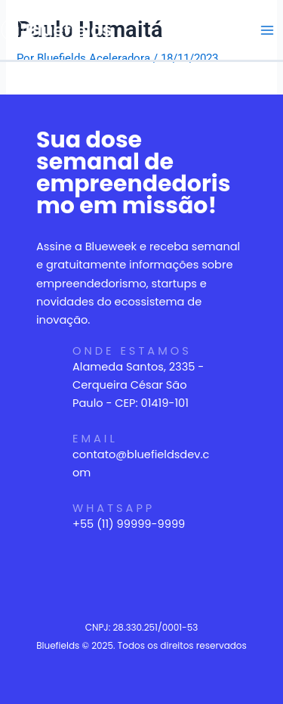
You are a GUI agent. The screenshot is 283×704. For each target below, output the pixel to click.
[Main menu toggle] (267, 30)
